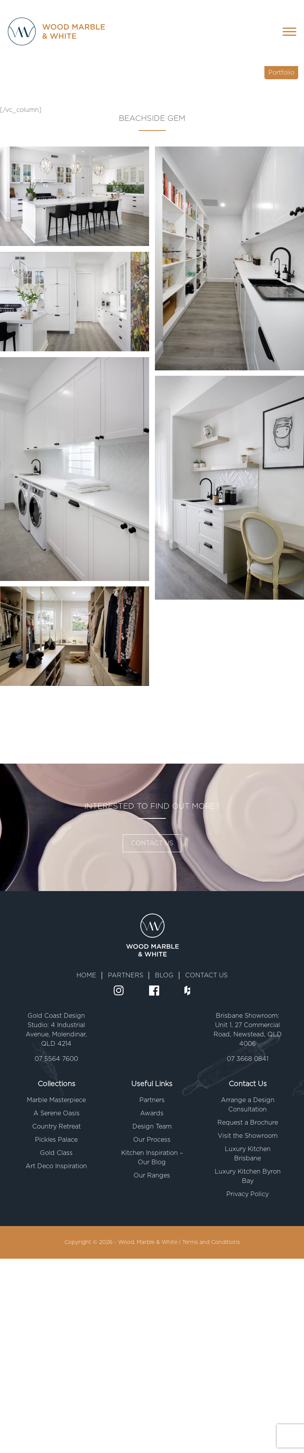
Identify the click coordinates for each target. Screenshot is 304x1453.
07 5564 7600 (56, 1059)
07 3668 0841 (247, 1059)
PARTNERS (125, 975)
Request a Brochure (247, 1123)
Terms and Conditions (211, 1242)
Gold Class (56, 1153)
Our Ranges (152, 1175)
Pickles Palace (56, 1140)
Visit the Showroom (248, 1136)
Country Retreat (56, 1126)
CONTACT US (152, 843)
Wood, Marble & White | (150, 1242)
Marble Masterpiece (56, 1100)
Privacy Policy (247, 1194)
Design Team (152, 1126)
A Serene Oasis (56, 1113)
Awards (151, 1113)
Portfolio (281, 73)
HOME (86, 975)
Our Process (151, 1140)
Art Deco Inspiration (56, 1166)
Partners (152, 1100)
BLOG (164, 975)
